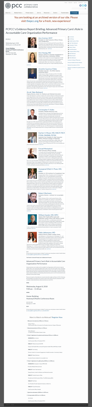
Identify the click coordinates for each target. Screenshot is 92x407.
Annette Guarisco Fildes (47, 69)
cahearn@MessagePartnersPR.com (34, 254)
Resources (47, 12)
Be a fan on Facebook (80, 5)
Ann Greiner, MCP (45, 38)
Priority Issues (30, 12)
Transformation (65, 12)
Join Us (39, 12)
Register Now (57, 317)
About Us (70, 2)
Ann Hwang (71, 39)
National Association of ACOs (74, 65)
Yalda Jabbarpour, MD (46, 232)
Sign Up (75, 2)
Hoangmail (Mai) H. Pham (74, 51)
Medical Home (18, 12)
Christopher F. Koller (46, 110)
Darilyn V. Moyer (72, 47)
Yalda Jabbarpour (72, 57)
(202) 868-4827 (46, 254)
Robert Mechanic (45, 193)
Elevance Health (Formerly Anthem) (75, 62)
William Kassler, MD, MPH (48, 215)
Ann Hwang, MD (44, 53)
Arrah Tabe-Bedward (35, 92)
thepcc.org (32, 21)
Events (55, 12)
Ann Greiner (71, 36)
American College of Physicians (74, 60)
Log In (85, 2)
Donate (74, 13)
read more (50, 48)
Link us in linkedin (85, 5)
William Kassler (72, 55)
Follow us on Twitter (83, 5)
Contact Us (80, 2)
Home (66, 2)
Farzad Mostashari (45, 149)
